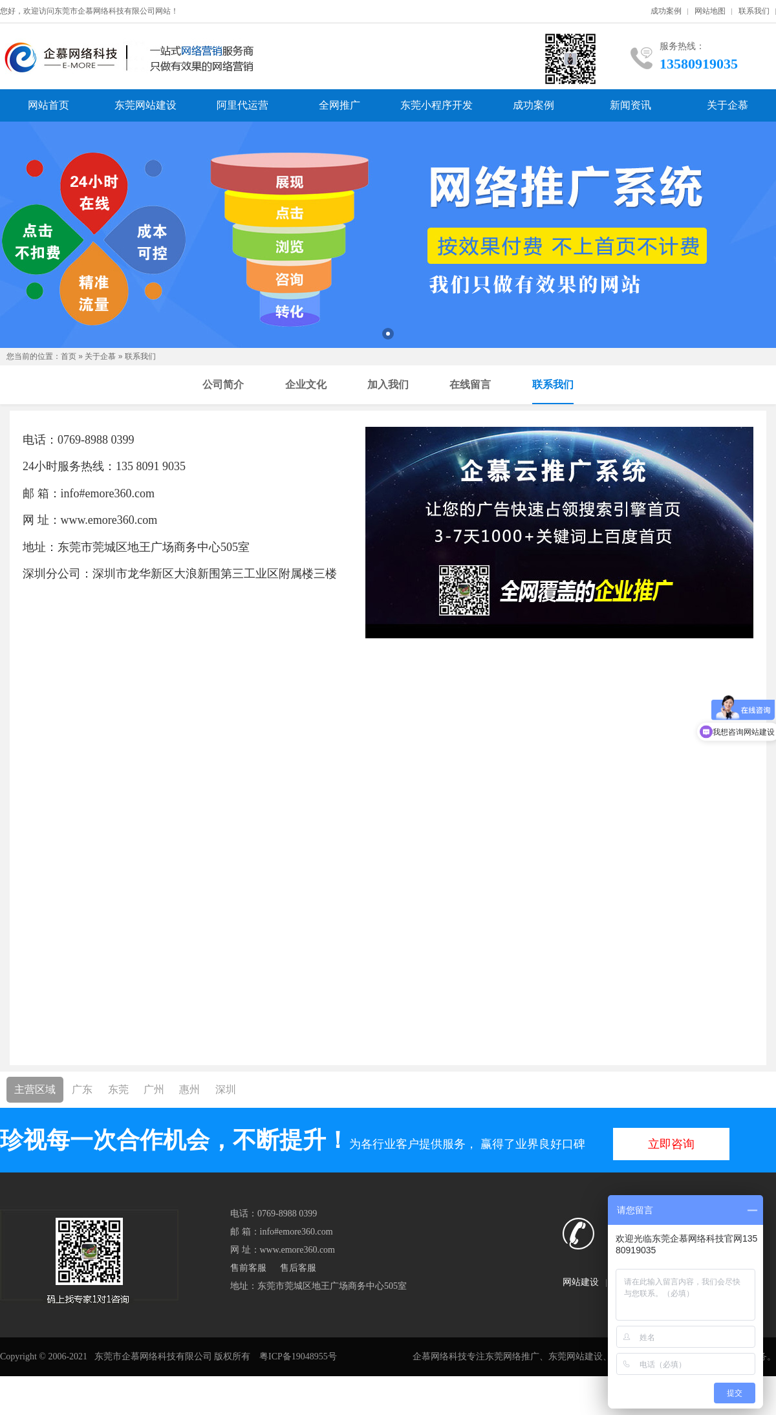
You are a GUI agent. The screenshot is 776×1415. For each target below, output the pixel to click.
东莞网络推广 (512, 1356)
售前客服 (248, 1268)
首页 (68, 356)
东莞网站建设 (145, 105)
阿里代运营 (242, 105)
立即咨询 (671, 1144)
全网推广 (339, 105)
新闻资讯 (630, 105)
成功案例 (666, 11)
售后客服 (298, 1268)
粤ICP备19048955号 (298, 1356)
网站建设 (581, 1282)
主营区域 (35, 1089)
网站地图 (710, 11)
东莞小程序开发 (436, 105)
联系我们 (754, 11)
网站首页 (48, 105)
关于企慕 (727, 105)
